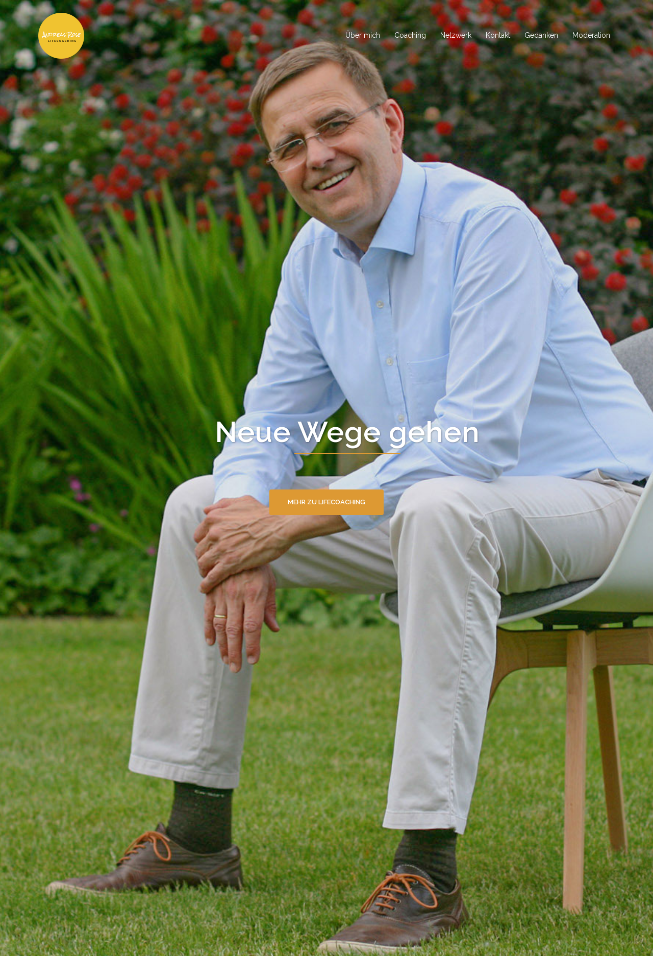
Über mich (362, 35)
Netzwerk (455, 35)
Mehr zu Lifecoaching (326, 502)
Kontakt (498, 35)
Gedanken (541, 35)
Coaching (410, 35)
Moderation (591, 35)
